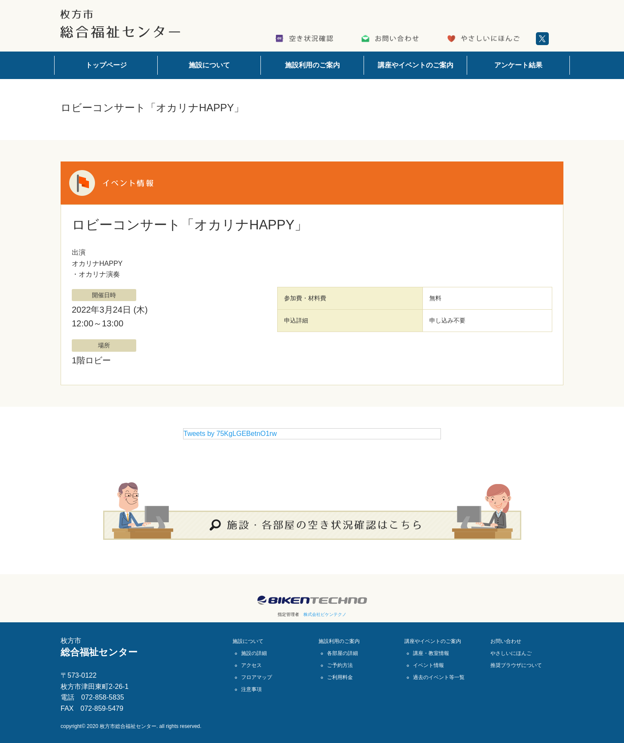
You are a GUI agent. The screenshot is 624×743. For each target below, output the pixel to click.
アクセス (251, 665)
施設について (209, 65)
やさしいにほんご (511, 653)
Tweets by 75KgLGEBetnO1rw (230, 433)
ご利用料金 (340, 677)
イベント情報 (428, 665)
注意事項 (251, 689)
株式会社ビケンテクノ (324, 614)
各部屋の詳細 (342, 653)
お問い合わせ (505, 641)
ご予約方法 (340, 665)
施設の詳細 (254, 653)
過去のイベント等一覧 (439, 677)
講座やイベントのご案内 (415, 65)
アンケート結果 (518, 65)
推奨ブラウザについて (516, 665)
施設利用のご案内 (312, 65)
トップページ (106, 65)
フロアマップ (256, 677)
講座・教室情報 (431, 653)
